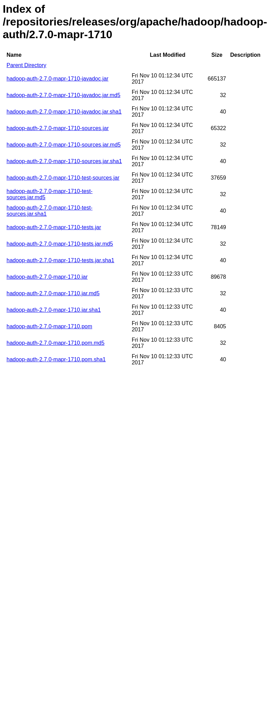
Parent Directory (26, 65)
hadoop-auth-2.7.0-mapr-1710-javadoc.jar (57, 79)
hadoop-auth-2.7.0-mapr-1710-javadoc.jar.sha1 (64, 112)
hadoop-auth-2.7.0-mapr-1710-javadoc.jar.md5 (63, 95)
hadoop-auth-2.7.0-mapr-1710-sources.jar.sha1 (64, 161)
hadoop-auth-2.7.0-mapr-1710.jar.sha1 (54, 310)
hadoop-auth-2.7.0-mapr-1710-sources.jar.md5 (64, 145)
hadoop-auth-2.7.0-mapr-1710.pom (49, 326)
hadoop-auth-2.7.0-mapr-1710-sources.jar (58, 128)
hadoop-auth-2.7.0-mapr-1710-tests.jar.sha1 (60, 260)
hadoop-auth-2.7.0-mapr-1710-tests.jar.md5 (60, 244)
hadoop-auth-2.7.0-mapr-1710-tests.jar (54, 227)
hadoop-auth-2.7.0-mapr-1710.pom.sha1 (56, 359)
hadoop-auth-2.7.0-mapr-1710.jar (47, 277)
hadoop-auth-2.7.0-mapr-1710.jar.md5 (53, 293)
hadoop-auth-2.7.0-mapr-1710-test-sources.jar (63, 178)
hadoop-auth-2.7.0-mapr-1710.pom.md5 (56, 343)
